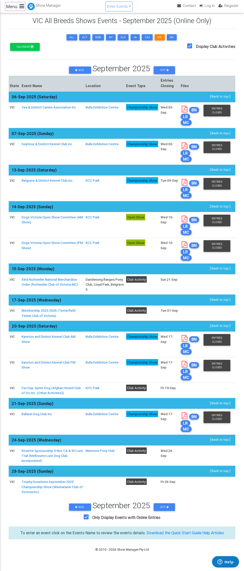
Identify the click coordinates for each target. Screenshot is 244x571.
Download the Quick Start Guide (173, 537)
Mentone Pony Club (100, 455)
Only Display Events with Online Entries (126, 521)
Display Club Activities (215, 50)
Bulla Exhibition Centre (102, 111)
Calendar (24, 51)
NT (111, 41)
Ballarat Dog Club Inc (37, 418)
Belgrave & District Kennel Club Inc (47, 184)
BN (194, 114)
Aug (80, 74)
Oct (164, 74)
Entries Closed (217, 114)
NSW (98, 41)
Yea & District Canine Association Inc (49, 111)
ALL (72, 41)
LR (185, 120)
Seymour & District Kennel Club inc (47, 148)
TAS (147, 41)
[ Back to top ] (220, 100)
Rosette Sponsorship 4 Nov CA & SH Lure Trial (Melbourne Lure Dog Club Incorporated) (52, 460)
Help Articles (213, 537)
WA (172, 41)
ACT (84, 41)
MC (186, 126)
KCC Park (93, 184)
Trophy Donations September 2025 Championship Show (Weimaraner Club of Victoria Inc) (52, 491)
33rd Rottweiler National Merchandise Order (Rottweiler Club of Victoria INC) (50, 286)
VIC (160, 41)
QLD (123, 41)
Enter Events (117, 8)
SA (135, 41)
